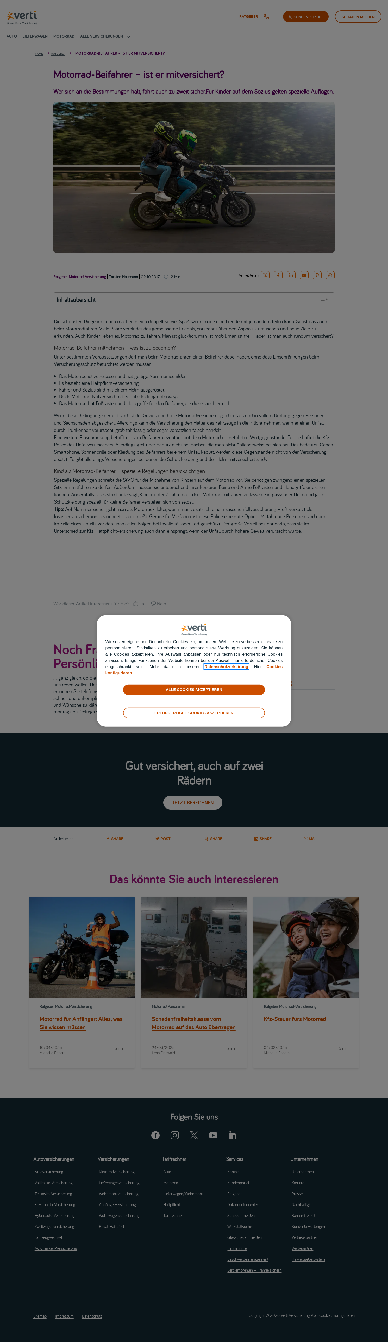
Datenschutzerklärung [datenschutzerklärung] (226, 667)
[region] (194, 671)
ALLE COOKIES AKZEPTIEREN (194, 690)
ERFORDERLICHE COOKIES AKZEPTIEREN (194, 713)
